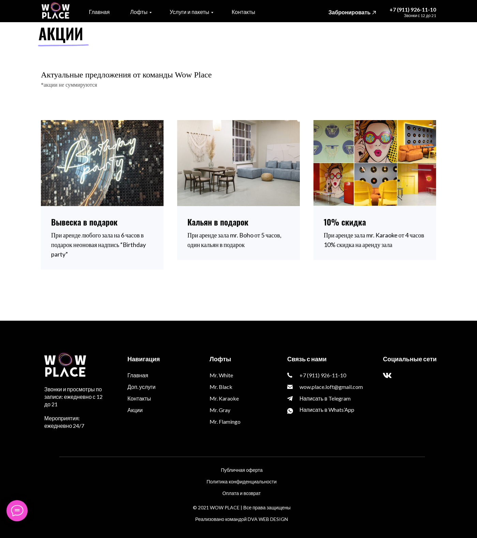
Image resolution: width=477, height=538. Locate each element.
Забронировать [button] (349, 12)
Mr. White (221, 375)
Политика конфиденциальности (241, 481)
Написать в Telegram (325, 398)
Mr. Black (221, 386)
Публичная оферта (242, 470)
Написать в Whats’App (326, 409)
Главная (99, 12)
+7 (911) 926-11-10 (412, 9)
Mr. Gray (220, 410)
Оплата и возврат (241, 493)
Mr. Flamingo (225, 421)
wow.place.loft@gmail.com (331, 386)
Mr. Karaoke (224, 398)
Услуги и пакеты (189, 12)
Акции (135, 410)
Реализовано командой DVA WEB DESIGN (241, 519)
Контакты (243, 12)
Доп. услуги (141, 386)
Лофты (139, 12)
